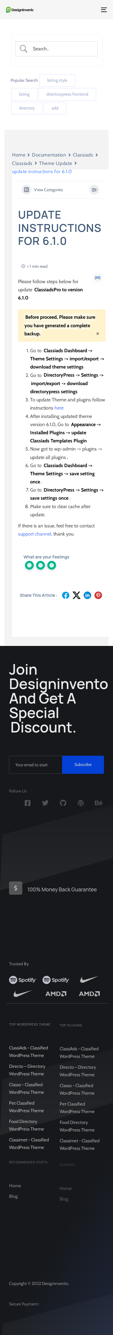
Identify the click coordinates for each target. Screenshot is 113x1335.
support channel (34, 534)
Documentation (49, 155)
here (59, 408)
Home (18, 155)
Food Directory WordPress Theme (26, 1131)
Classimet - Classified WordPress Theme (29, 1149)
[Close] (97, 333)
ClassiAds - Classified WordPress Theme (28, 1057)
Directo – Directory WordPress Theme (27, 1076)
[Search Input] (61, 49)
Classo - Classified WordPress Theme (26, 1094)
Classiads (83, 155)
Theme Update (55, 163)
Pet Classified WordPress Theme (26, 1112)
